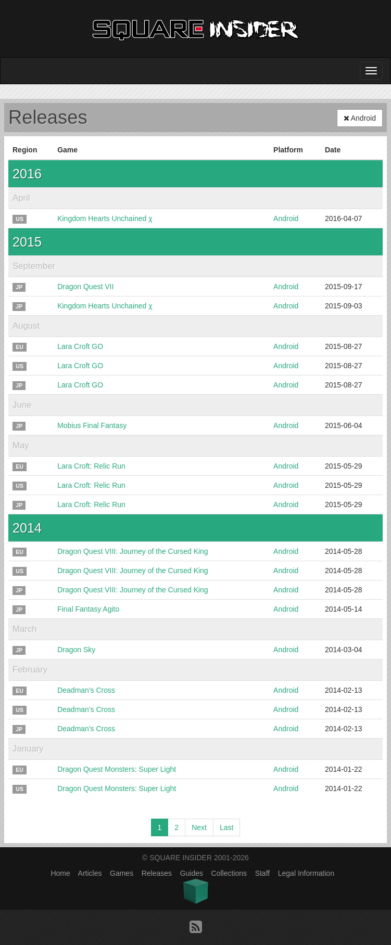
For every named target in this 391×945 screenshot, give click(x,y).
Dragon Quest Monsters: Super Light (116, 769)
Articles (90, 873)
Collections (229, 873)
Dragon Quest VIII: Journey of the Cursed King (132, 551)
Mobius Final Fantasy (92, 425)
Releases (157, 873)
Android (360, 118)
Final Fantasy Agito (88, 609)
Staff (262, 873)
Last (226, 827)
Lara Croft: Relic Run (91, 466)
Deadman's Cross (86, 690)
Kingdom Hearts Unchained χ (104, 218)
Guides (191, 873)
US (19, 219)
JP (19, 287)
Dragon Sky (76, 649)
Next (199, 827)
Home (60, 873)
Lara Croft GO (80, 346)
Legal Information (306, 873)
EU (19, 347)
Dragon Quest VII (85, 286)
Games (121, 873)
